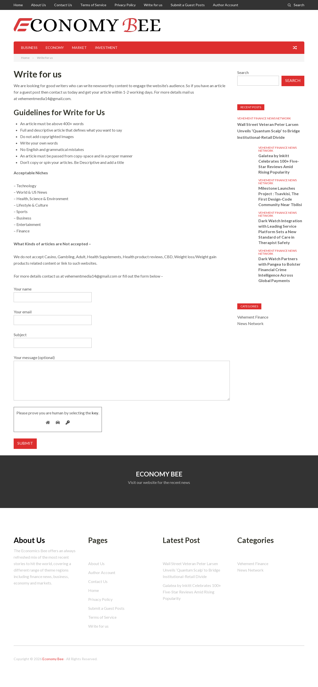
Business (29, 47)
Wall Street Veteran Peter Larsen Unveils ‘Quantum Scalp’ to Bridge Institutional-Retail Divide (268, 131)
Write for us (153, 5)
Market (79, 47)
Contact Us (63, 5)
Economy (55, 47)
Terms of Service (93, 5)
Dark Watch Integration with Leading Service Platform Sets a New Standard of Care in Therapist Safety (280, 231)
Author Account (225, 5)
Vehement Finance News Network (264, 118)
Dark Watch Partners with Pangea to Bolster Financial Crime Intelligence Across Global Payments (279, 269)
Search (299, 5)
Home (18, 5)
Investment (106, 47)
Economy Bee (53, 659)
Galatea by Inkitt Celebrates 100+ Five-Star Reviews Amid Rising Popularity (278, 163)
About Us (38, 5)
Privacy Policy (125, 5)
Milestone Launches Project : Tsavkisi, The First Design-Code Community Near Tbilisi (280, 196)
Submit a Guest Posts (188, 5)
